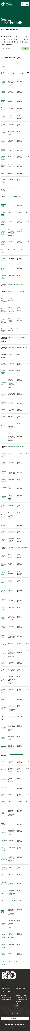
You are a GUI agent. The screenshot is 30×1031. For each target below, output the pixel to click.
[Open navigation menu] (27, 4)
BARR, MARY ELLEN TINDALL (17, 716)
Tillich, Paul (3, 644)
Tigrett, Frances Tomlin (3, 628)
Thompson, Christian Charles (3, 330)
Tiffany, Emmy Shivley (2, 618)
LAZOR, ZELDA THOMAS (16, 196)
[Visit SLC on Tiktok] (9, 1024)
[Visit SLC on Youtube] (21, 1024)
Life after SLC (19, 1001)
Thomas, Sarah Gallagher (3, 157)
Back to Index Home (7, 44)
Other (26, 41)
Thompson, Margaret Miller (3, 455)
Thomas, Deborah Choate (3, 83)
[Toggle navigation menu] (10, 29)
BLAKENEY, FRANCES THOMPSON (18, 347)
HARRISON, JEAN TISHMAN (16, 753)
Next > (3, 66)
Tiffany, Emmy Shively (2, 609)
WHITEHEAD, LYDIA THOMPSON (18, 446)
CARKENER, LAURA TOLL (16, 900)
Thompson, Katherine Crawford (3, 372)
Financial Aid (5, 991)
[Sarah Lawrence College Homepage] (8, 975)
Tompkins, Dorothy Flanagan (3, 936)
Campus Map (22, 988)
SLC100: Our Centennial (21, 997)
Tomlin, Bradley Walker (2, 911)
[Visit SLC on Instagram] (6, 1024)
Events (17, 1005)
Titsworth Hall (4, 769)
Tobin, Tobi (3, 832)
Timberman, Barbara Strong (3, 691)
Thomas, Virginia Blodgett (3, 181)
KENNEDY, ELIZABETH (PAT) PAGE (18, 337)
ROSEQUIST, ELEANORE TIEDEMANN (19, 547)
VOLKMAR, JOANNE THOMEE (17, 284)
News (17, 1003)
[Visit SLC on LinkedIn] (24, 1024)
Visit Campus (5, 988)
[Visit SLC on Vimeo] (15, 1024)
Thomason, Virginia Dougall (3, 205)
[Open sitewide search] (23, 4)
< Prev (3, 64)
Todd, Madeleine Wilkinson (3, 849)
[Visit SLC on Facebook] (12, 1024)
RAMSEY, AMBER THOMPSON (17, 291)
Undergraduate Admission (7, 997)
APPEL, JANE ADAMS (15, 354)
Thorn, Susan (4, 487)
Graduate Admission (6, 999)
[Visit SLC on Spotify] (18, 1024)
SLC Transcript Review (21, 999)
